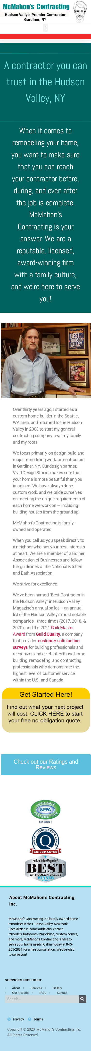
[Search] (82, 999)
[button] (45, 28)
